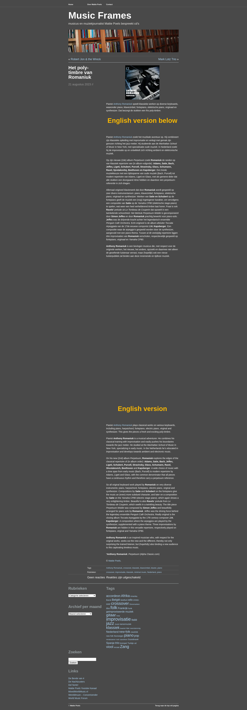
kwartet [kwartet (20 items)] (123, 628)
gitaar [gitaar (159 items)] (111, 615)
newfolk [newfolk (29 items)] (134, 632)
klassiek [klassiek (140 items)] (113, 627)
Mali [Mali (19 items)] (127, 628)
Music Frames (99, 15)
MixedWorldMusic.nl (78, 691)
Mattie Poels (114, 560)
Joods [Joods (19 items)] (117, 624)
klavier (153, 568)
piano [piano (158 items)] (129, 635)
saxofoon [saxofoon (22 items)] (123, 639)
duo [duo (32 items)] (108, 608)
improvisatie (120, 572)
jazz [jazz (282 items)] (110, 623)
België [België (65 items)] (116, 599)
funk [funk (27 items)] (130, 608)
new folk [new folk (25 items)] (109, 636)
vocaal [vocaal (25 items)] (116, 647)
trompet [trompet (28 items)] (123, 643)
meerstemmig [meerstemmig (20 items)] (135, 628)
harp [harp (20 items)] (118, 616)
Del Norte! (73, 685)
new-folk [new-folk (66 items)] (124, 631)
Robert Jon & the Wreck (86, 59)
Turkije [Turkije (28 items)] (131, 643)
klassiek (135, 568)
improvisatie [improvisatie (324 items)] (118, 619)
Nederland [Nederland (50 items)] (112, 631)
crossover (127, 568)
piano (160, 568)
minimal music (140, 572)
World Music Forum (77, 698)
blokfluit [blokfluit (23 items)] (124, 600)
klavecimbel (145, 568)
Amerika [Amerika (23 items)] (133, 596)
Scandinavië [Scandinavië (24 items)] (133, 639)
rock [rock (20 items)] (117, 639)
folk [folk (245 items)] (113, 607)
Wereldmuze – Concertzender (83, 695)
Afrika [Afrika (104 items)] (125, 596)
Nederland (151, 572)
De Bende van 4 (76, 678)
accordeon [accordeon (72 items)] (113, 596)
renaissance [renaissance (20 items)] (110, 639)
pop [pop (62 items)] (136, 635)
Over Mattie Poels (94, 4)
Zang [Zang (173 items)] (124, 646)
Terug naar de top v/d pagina (167, 706)
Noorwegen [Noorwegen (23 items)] (118, 636)
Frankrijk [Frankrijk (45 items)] (123, 608)
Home (70, 4)
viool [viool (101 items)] (109, 647)
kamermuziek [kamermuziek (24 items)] (125, 624)
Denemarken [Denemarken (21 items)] (134, 604)
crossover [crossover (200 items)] (120, 603)
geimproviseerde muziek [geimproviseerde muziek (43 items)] (119, 611)
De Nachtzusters (76, 681)
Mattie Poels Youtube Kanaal (82, 688)
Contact (109, 4)
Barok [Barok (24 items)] (108, 600)
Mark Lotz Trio (167, 59)
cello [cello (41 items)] (130, 600)
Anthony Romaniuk (122, 104)
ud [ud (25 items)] (135, 643)
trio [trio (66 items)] (117, 642)
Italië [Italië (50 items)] (134, 619)
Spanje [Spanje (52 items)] (110, 642)
